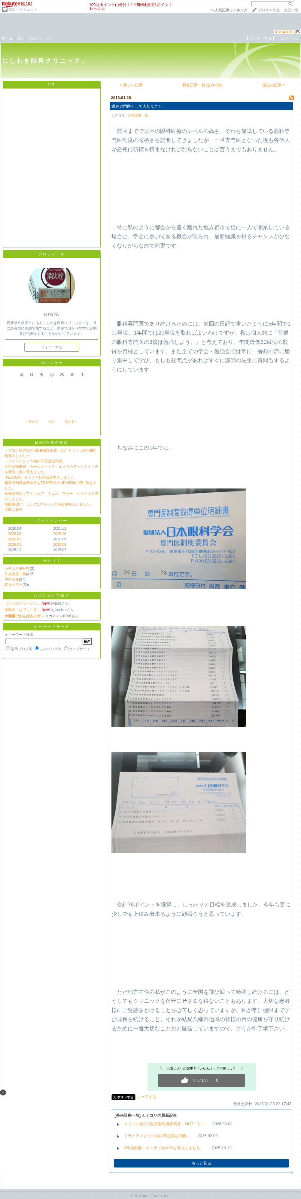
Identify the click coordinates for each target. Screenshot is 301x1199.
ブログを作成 (269, 10)
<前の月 (32, 421)
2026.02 (14, 539)
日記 (20, 38)
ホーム (7, 38)
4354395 (284, 32)
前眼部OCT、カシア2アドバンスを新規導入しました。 (49, 504)
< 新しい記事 (131, 85)
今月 (51, 421)
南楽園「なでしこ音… (23, 610)
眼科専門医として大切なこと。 (138, 106)
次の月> (71, 421)
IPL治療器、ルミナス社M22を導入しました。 (41, 477)
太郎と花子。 (15, 510)
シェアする (147, 1097)
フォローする (51, 347)
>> (229, 10)
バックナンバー (52, 520)
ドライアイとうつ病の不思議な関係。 (35, 461)
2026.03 (14, 534)
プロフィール (39, 38)
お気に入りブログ (52, 595)
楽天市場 (291, 10)
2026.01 (14, 544)
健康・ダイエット (22, 10)
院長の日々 (14, 585)
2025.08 (59, 544)
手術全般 (12, 579)
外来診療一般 (15, 574)
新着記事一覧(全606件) (202, 85)
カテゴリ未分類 (17, 568)
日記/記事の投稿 (51, 442)
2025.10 (59, 534)
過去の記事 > (273, 85)
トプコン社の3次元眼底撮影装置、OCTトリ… (164, 1124)
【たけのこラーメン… (23, 603)
